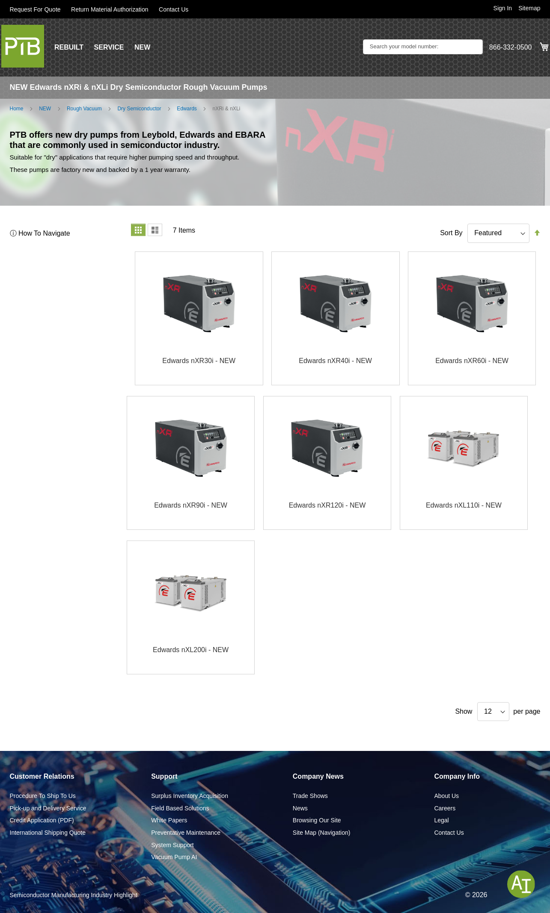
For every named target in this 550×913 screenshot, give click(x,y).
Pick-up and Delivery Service (48, 808)
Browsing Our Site (317, 820)
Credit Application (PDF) (42, 820)
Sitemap (529, 8)
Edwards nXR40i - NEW (335, 360)
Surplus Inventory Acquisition (189, 795)
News (300, 808)
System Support (172, 845)
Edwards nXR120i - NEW (327, 505)
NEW (142, 47)
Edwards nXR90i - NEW (190, 505)
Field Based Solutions (180, 808)
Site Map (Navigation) (322, 832)
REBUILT (68, 47)
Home (17, 109)
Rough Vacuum (84, 109)
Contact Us (173, 9)
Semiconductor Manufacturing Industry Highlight (73, 895)
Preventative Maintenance (185, 832)
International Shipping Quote (48, 832)
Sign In (503, 8)
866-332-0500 (510, 47)
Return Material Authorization (110, 9)
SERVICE (109, 47)
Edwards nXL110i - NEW (464, 505)
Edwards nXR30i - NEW (198, 360)
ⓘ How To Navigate (40, 233)
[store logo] (22, 46)
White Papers (169, 820)
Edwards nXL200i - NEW (191, 649)
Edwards (187, 109)
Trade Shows (310, 795)
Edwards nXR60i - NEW (471, 360)
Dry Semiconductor (139, 109)
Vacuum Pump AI (174, 857)
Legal (441, 820)
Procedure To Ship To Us (43, 795)
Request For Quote (35, 9)
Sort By (451, 232)
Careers (444, 808)
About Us (446, 795)
